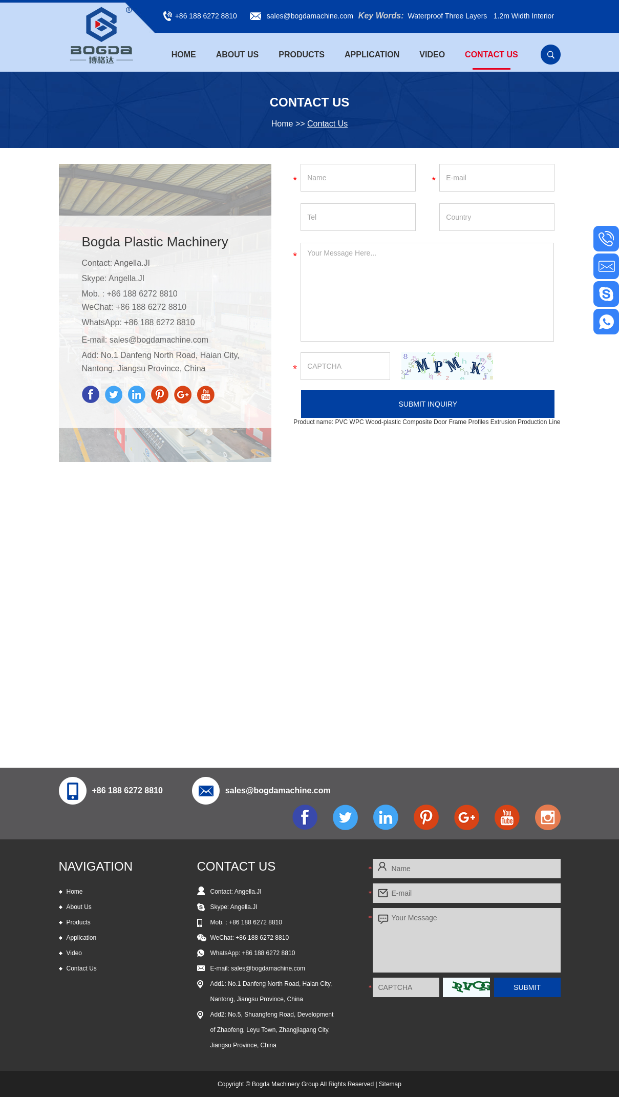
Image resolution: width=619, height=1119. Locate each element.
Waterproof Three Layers (447, 16)
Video (432, 54)
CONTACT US (236, 866)
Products (302, 54)
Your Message (467, 940)
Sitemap (390, 1084)
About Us (237, 54)
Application (372, 54)
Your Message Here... (427, 292)
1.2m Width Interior (524, 16)
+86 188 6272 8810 (159, 322)
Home (184, 54)
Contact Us (491, 54)
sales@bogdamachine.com (310, 16)
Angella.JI (126, 278)
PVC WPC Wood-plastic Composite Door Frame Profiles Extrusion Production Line (448, 422)
